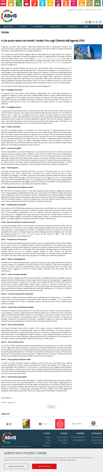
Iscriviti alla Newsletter (78, 437)
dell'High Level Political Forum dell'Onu (49, 63)
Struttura (47, 443)
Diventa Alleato (63, 440)
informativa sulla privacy (67, 460)
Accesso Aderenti (96, 437)
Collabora (65, 443)
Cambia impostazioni (19, 466)
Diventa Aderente (62, 437)
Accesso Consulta (96, 440)
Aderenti (47, 437)
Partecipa (71, 10)
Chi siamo (46, 433)
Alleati (48, 440)
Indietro (51, 407)
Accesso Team (97, 443)
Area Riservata (90, 10)
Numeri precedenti (79, 440)
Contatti (99, 10)
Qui (5, 460)
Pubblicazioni (46, 446)
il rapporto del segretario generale (48, 59)
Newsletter (80, 10)
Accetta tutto (52, 466)
